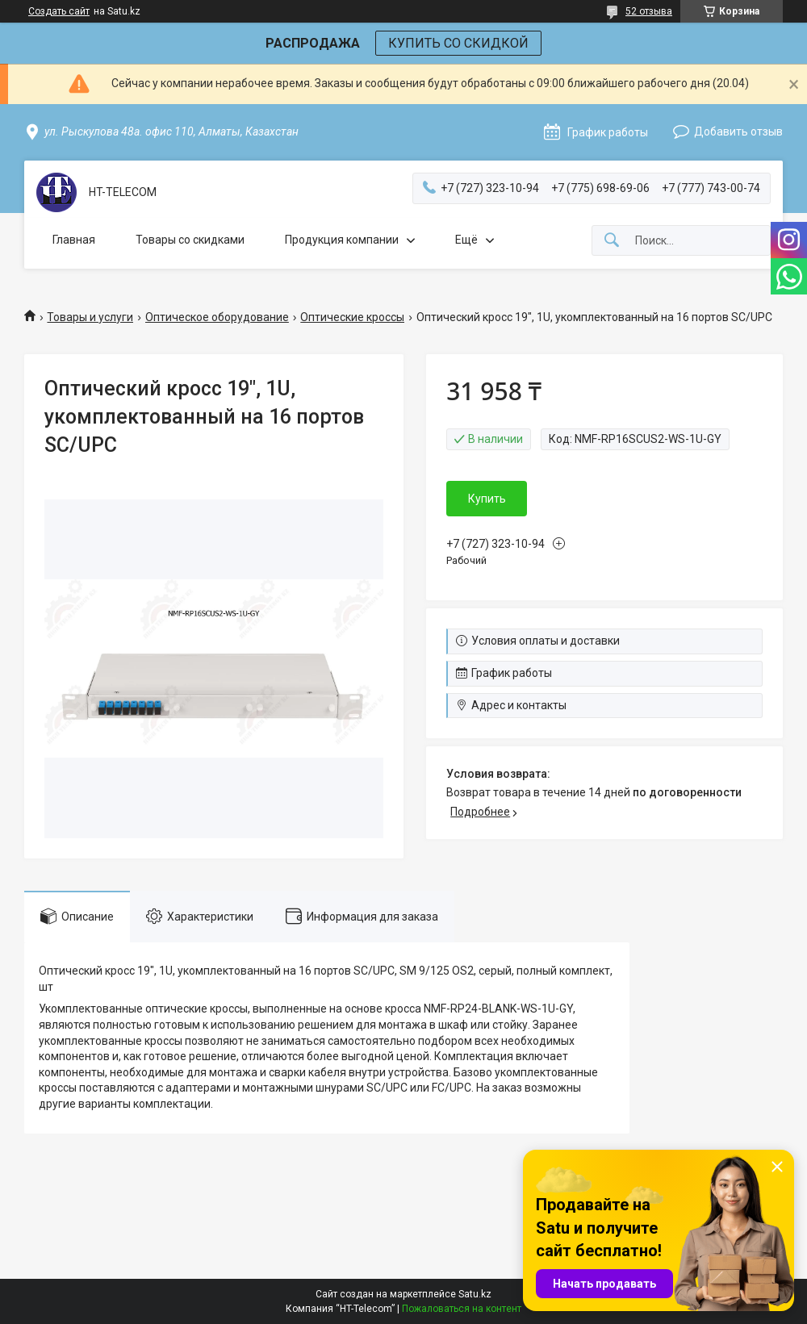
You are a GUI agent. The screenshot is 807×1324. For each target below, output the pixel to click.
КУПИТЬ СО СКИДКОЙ (458, 43)
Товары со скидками (190, 239)
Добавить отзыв (738, 131)
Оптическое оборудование (217, 317)
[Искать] (611, 240)
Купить (487, 498)
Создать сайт (59, 11)
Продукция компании (342, 239)
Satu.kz (474, 1294)
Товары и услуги (90, 317)
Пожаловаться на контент (461, 1308)
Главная (73, 239)
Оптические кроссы (352, 317)
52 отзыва (648, 11)
